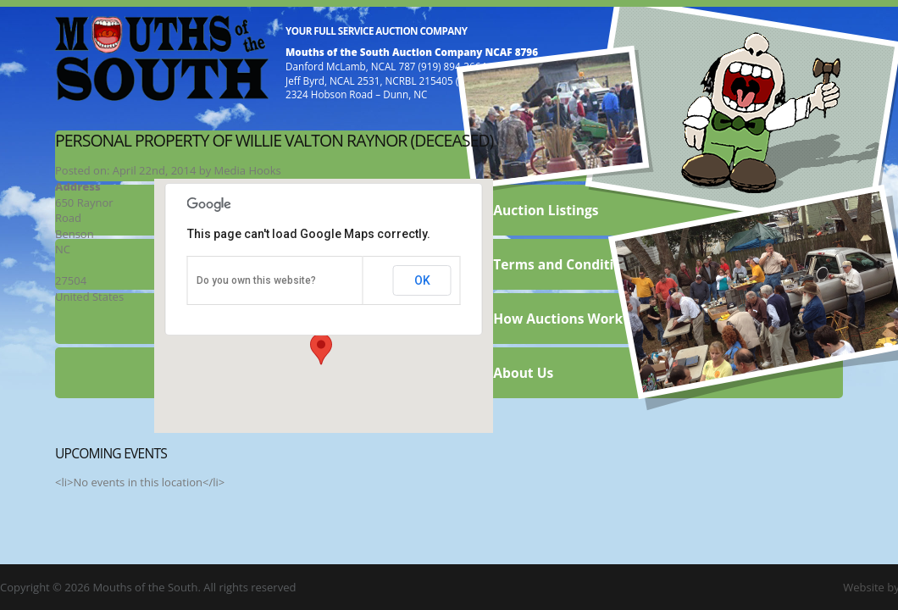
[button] (321, 349)
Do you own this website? (256, 280)
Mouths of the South (162, 57)
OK (422, 280)
